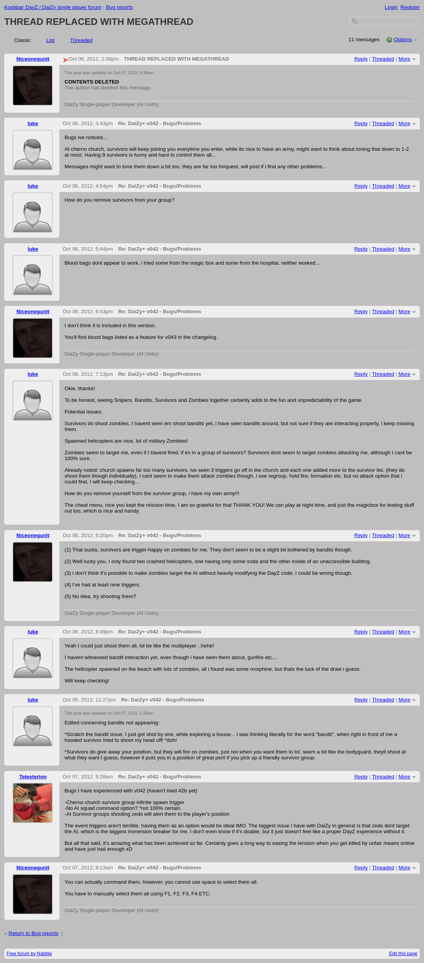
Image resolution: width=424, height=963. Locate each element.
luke (33, 123)
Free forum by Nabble (29, 953)
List (51, 40)
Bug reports (119, 7)
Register (410, 7)
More (404, 59)
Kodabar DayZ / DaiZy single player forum (52, 7)
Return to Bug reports (33, 933)
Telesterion (33, 777)
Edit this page (403, 953)
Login (391, 7)
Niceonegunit (32, 59)
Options (403, 39)
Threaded (81, 40)
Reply (361, 59)
